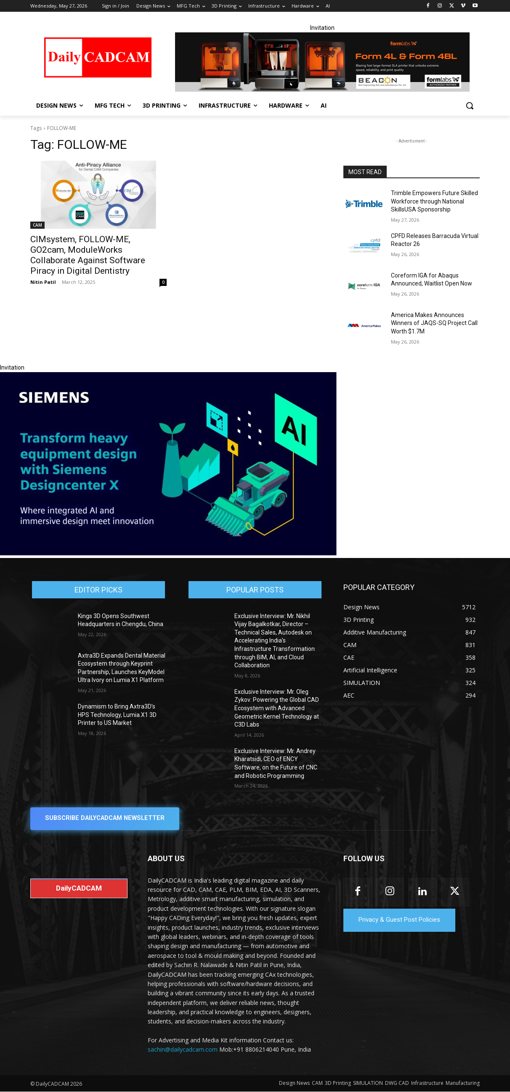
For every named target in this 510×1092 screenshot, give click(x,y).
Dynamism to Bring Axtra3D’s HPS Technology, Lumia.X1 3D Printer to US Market (117, 714)
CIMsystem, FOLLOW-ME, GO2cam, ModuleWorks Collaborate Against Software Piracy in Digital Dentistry (87, 255)
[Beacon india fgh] (322, 62)
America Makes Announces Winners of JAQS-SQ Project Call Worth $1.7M (434, 323)
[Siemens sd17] (168, 553)
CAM (37, 225)
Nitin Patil (43, 282)
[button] (470, 105)
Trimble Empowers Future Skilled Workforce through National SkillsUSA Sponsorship (434, 201)
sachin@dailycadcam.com (183, 1050)
